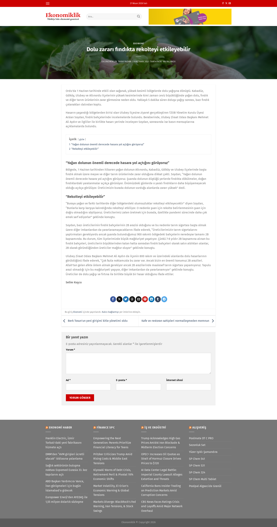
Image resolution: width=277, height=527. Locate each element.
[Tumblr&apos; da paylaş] (158, 299)
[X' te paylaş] (119, 299)
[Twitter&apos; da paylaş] (126, 299)
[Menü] (48, 3)
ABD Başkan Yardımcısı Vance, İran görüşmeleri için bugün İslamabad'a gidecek (65, 486)
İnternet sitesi (174, 380)
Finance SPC (106, 427)
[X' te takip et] (226, 3)
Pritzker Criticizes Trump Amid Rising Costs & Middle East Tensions (112, 458)
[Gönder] (139, 16)
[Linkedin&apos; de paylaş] (151, 299)
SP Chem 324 (197, 472)
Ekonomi (138, 43)
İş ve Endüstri (155, 427)
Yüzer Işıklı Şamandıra (203, 452)
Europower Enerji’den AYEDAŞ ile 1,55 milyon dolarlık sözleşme (66, 499)
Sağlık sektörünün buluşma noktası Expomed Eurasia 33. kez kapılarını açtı (66, 470)
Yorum (70, 349)
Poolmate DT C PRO (201, 438)
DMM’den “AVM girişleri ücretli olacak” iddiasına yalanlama (65, 456)
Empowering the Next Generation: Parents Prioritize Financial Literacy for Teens (112, 443)
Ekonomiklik (109, 61)
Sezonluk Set (197, 445)
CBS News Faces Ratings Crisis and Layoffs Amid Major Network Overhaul (161, 506)
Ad (68, 380)
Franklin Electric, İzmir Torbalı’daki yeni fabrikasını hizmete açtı (64, 443)
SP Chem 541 (197, 458)
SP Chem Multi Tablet (202, 479)
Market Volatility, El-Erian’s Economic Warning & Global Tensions (111, 490)
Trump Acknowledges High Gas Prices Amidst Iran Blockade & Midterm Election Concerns (160, 443)
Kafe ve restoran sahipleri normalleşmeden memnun (179, 320)
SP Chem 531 (197, 465)
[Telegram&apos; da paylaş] (164, 299)
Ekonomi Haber (60, 427)
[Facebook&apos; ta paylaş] (113, 299)
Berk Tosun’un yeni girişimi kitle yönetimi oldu (94, 320)
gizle (81, 139)
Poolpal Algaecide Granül (205, 486)
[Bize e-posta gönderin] (230, 3)
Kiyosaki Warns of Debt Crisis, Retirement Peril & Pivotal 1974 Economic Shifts (113, 474)
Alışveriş (199, 427)
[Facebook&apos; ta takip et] (223, 3)
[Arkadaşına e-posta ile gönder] (139, 299)
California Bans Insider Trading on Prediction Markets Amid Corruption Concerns (161, 490)
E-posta (121, 380)
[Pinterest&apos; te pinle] (145, 299)
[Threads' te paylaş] (132, 299)
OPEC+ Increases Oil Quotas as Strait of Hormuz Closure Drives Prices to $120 (161, 458)
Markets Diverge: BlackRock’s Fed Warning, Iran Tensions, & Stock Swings (114, 506)
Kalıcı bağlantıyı (110, 312)
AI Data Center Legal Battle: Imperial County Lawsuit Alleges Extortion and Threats (161, 474)
